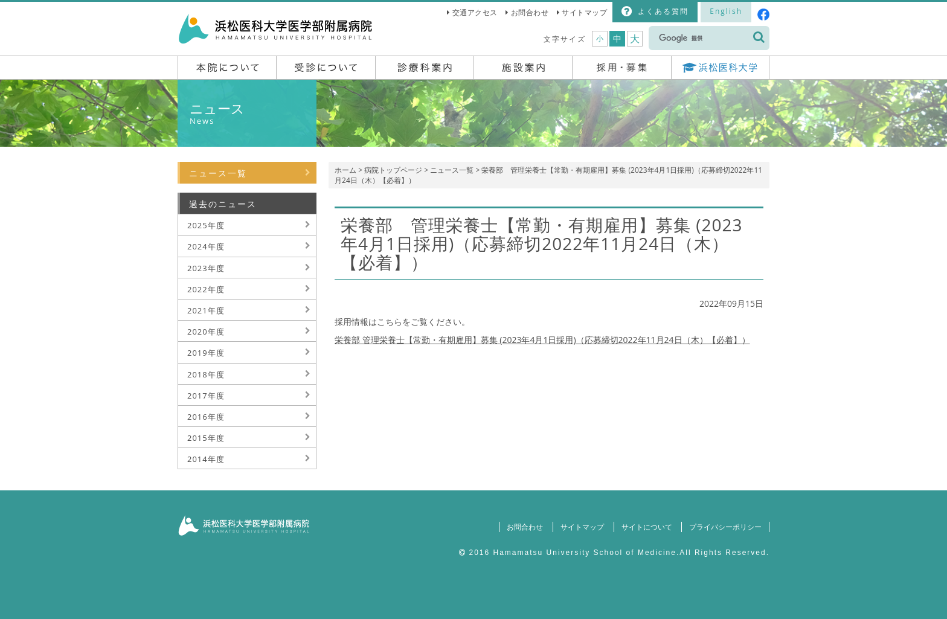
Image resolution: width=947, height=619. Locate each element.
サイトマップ (584, 12)
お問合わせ (530, 12)
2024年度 (206, 246)
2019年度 (206, 352)
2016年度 (206, 416)
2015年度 (206, 437)
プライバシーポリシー (725, 527)
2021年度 (206, 310)
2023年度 (206, 268)
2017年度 (206, 395)
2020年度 (206, 331)
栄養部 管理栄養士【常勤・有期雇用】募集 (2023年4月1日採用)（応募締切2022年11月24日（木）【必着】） (542, 339)
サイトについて (646, 527)
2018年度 (206, 374)
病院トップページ (393, 170)
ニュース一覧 (452, 170)
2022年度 (206, 289)
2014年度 (206, 459)
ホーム (345, 170)
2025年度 (206, 225)
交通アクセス (475, 12)
